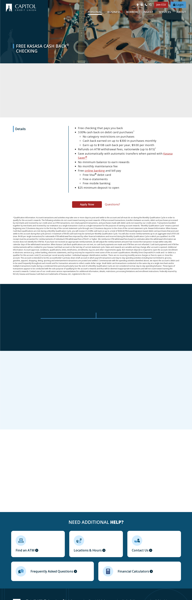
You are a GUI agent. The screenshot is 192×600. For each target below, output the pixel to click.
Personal (95, 12)
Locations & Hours (88, 550)
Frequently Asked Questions (52, 571)
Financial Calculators (133, 571)
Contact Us (140, 550)
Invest (148, 12)
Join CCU (161, 4)
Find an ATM (25, 550)
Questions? (112, 204)
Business (114, 12)
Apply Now (87, 204)
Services (165, 12)
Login (179, 4)
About (181, 12)
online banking (95, 171)
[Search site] (150, 5)
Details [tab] (20, 129)
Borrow (132, 12)
